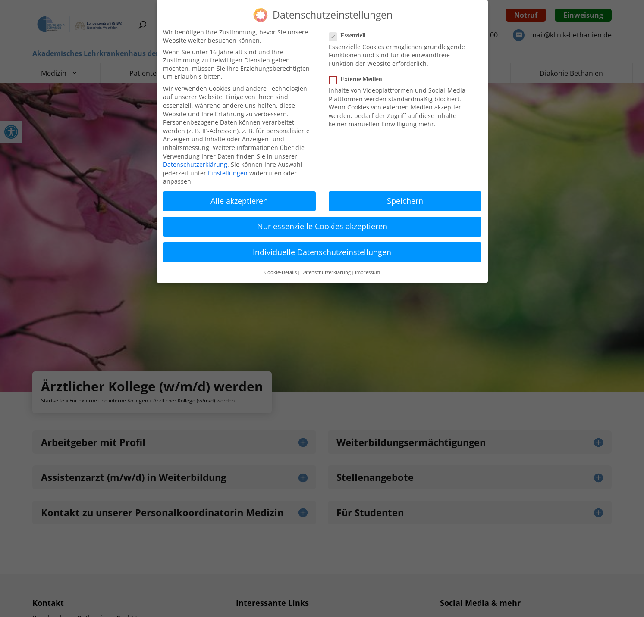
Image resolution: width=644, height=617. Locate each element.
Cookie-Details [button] (280, 272)
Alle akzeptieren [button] (239, 201)
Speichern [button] (405, 201)
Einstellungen (228, 173)
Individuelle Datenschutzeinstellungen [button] (322, 252)
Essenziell (351, 35)
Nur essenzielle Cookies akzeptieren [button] (322, 226)
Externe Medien (359, 79)
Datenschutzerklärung (195, 164)
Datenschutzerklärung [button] (326, 272)
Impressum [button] (367, 272)
